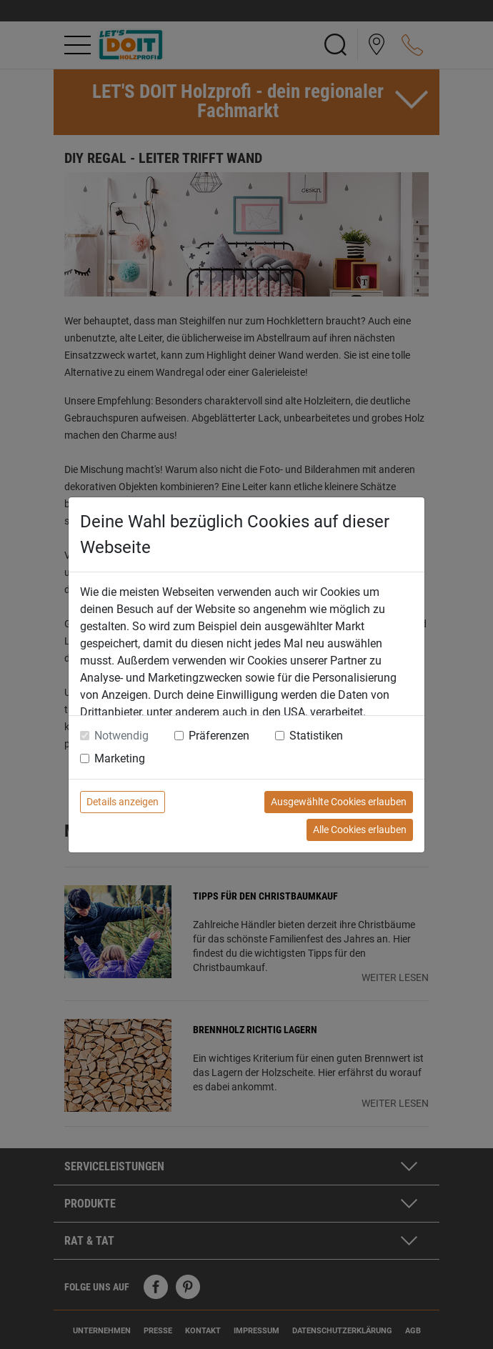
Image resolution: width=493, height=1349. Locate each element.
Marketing (119, 758)
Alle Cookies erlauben (360, 829)
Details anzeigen (122, 801)
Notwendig (121, 735)
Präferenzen (219, 735)
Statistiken (316, 735)
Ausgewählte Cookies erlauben (339, 801)
